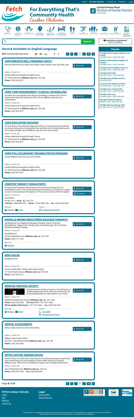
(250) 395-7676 (112, 79)
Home (84, 2)
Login (130, 2)
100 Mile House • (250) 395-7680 (115, 55)
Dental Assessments (18, 324)
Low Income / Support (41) (18, 34)
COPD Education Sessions (22, 122)
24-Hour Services (96, 2)
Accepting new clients (49, 210)
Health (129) (7, 33)
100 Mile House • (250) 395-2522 (112, 74)
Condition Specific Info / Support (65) (61, 34)
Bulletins (5, 400)
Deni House (12, 255)
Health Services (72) (105, 33)
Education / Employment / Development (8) (126, 34)
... (75, 54)
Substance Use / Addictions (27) (50, 34)
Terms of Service (45, 398)
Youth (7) (72, 33)
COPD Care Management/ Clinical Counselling (36, 92)
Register (122, 2)
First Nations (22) (83, 33)
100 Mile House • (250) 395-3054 (112, 106)
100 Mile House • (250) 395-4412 (112, 95)
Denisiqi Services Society (21, 286)
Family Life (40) (94, 33)
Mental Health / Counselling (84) (39, 34)
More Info (79, 66)
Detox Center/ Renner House (24, 355)
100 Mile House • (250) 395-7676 (112, 85)
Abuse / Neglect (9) (116, 33)
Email (19, 210)
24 (89, 54)
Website (9, 210)
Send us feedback (115, 42)
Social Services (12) (29, 33)
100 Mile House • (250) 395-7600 (114, 69)
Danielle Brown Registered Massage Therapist (36, 219)
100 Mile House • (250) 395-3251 (112, 90)
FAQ (3, 398)
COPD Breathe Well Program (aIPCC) (28, 61)
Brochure (82, 193)
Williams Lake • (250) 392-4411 (111, 101)
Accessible (45, 312)
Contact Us (111, 2)
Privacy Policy (44, 395)
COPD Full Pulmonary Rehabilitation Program (36, 153)
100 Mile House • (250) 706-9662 (114, 62)
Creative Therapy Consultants (25, 184)
